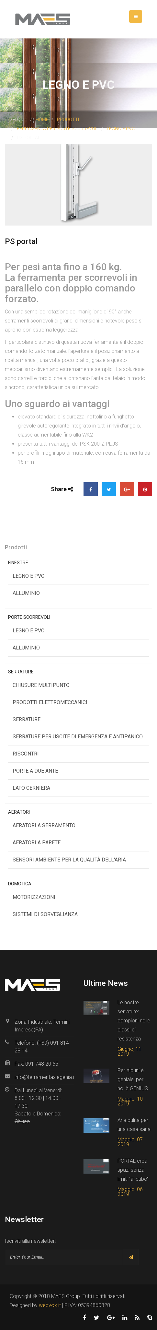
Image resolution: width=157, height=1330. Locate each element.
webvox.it (50, 1305)
